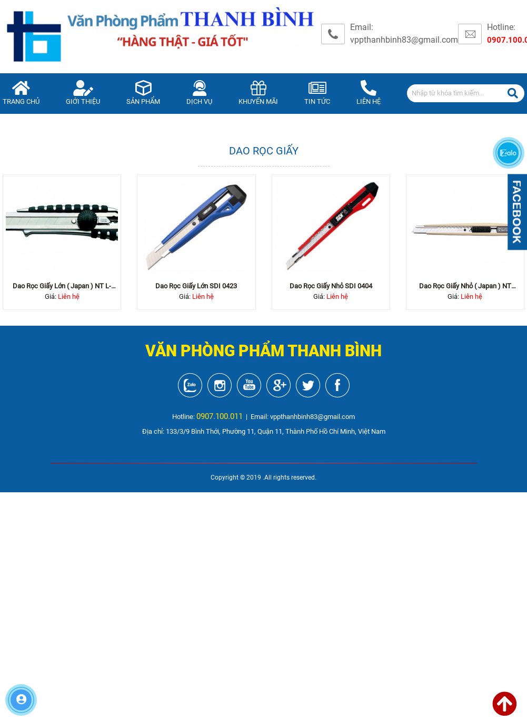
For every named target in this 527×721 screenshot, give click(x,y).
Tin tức (317, 93)
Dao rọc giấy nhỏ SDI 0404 (331, 286)
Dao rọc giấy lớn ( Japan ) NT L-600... (62, 286)
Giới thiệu (83, 93)
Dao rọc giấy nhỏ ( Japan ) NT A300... (465, 286)
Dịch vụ (199, 93)
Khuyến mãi (258, 93)
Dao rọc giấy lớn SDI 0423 (196, 286)
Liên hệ (368, 93)
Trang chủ (21, 93)
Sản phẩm (143, 93)
